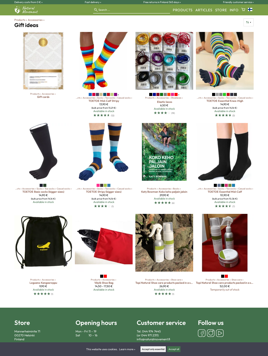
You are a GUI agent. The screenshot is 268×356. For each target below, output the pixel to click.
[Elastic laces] (164, 76)
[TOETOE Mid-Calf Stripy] (104, 76)
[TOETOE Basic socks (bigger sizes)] (43, 167)
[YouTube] (220, 333)
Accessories (36, 20)
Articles (203, 10)
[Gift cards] (43, 76)
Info (234, 10)
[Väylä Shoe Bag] (104, 256)
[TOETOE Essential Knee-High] (225, 76)
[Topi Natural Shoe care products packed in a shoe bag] (164, 256)
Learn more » (127, 349)
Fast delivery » (93, 2)
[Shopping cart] (243, 10)
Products (183, 10)
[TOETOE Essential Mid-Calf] (225, 167)
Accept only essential (153, 349)
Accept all (174, 349)
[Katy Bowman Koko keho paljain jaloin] (164, 167)
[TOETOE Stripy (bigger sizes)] (104, 167)
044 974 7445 (151, 331)
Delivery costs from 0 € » (28, 2)
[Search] (131, 9)
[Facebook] (201, 333)
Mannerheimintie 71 (27, 331)
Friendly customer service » (238, 2)
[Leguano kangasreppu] (43, 256)
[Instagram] (211, 333)
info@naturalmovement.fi (153, 339)
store (221, 10)
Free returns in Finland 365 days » (162, 2)
